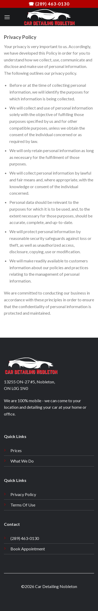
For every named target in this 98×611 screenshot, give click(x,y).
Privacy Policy (23, 494)
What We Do (22, 460)
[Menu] (7, 17)
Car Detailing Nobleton (56, 586)
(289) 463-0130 (24, 538)
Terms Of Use (22, 504)
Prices (16, 450)
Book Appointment (27, 548)
